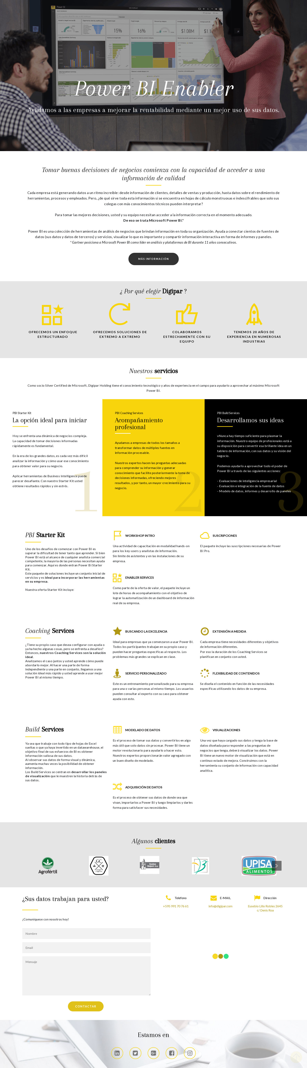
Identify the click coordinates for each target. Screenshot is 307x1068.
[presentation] (277, 866)
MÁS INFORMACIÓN (153, 258)
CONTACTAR (85, 1006)
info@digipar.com (220, 906)
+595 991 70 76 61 (176, 906)
